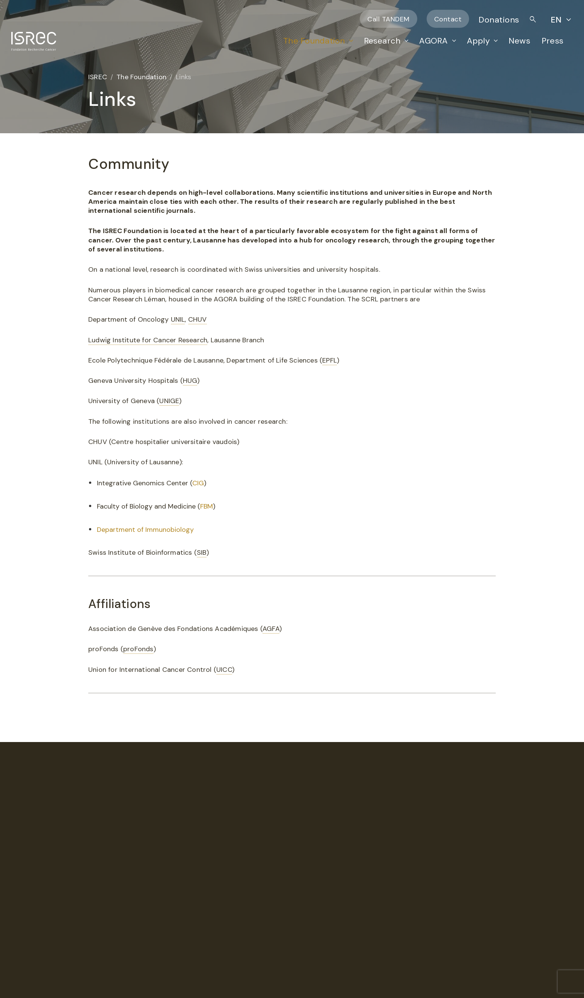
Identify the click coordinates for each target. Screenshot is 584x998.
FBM (206, 506)
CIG (198, 483)
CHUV (197, 319)
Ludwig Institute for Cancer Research (147, 340)
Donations (498, 19)
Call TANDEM (388, 19)
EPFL (329, 360)
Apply (478, 40)
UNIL (178, 319)
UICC (224, 669)
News (519, 40)
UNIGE (169, 400)
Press (552, 40)
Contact (448, 19)
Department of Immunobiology (145, 529)
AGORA (433, 40)
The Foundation (314, 40)
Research (382, 40)
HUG (190, 380)
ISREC (97, 76)
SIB (202, 552)
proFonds (138, 648)
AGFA (271, 628)
